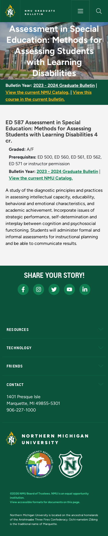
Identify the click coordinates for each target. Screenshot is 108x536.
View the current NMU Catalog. (37, 92)
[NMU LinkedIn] (84, 289)
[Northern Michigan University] (10, 11)
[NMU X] (54, 289)
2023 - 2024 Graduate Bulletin (64, 85)
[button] (99, 11)
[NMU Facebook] (23, 289)
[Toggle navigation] (80, 11)
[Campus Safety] (70, 464)
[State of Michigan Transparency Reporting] (39, 464)
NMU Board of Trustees (35, 493)
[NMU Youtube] (69, 289)
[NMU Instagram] (38, 289)
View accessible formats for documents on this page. (45, 502)
